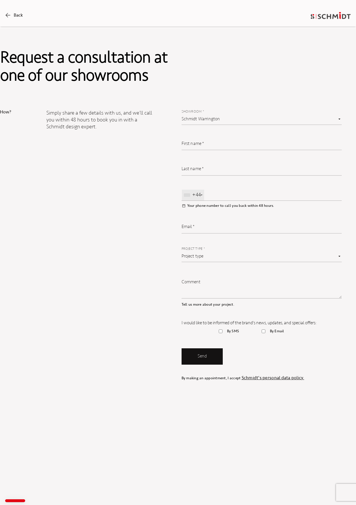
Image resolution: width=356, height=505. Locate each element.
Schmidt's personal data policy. (273, 378)
